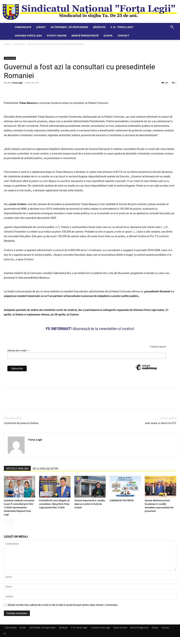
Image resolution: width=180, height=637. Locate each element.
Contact (123, 35)
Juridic (41, 27)
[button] (172, 27)
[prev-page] (6, 521)
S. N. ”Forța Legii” (122, 27)
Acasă (6, 43)
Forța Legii (17, 82)
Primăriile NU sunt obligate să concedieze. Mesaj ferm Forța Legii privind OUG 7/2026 (54, 504)
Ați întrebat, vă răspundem (69, 27)
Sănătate (99, 27)
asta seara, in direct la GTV (160, 423)
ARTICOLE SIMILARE (17, 468)
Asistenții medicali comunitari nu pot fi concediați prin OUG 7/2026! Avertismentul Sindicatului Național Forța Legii (19, 507)
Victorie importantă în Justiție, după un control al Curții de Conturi (89, 504)
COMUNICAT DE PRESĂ (122, 500)
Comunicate (23, 27)
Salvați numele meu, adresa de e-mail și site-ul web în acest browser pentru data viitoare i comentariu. (63, 605)
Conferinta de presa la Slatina (21, 423)
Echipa (108, 35)
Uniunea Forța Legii (28, 35)
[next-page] (11, 521)
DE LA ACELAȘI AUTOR (45, 468)
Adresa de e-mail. (18, 350)
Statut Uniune (56, 35)
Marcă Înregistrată (85, 35)
